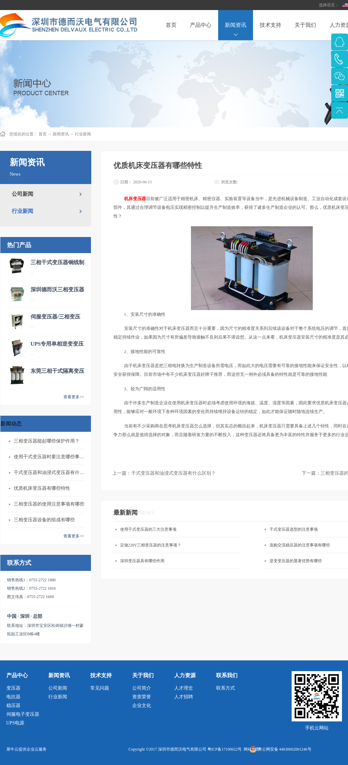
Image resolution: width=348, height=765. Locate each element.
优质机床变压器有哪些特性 (42, 488)
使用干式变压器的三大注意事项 (148, 529)
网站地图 (251, 749)
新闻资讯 (61, 134)
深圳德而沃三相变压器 (57, 289)
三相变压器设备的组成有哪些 (44, 519)
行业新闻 (83, 134)
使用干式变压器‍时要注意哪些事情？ (51, 456)
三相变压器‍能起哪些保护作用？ (47, 441)
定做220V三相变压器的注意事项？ (151, 545)
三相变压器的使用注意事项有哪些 (49, 504)
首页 (171, 25)
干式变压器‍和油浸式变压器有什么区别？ (51, 472)
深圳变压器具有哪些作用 (142, 560)
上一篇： (164, 473)
